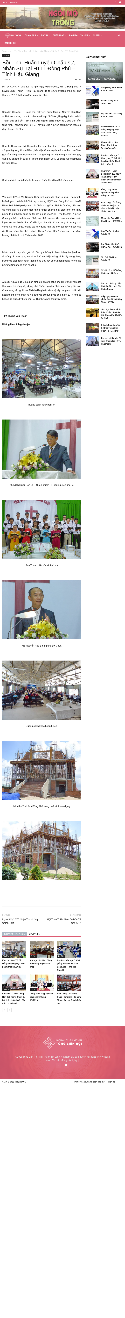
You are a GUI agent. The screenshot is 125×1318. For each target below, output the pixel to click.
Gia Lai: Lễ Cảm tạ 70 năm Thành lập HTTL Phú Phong (28, 1298)
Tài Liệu (85, 35)
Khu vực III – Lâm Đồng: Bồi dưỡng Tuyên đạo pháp (58, 955)
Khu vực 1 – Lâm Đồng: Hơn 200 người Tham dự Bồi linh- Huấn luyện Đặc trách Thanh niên (28, 1134)
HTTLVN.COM (10, 43)
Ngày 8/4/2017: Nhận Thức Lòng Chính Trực (37, 913)
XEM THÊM (52, 926)
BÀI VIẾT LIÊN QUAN (31, 926)
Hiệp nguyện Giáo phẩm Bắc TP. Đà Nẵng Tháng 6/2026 (28, 1257)
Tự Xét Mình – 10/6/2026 (18, 1036)
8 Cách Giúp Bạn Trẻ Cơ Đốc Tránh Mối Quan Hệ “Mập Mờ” (27, 1285)
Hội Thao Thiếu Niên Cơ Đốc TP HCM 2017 (81, 913)
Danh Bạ (73, 35)
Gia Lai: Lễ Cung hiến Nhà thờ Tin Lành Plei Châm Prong (28, 1244)
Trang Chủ (31, 35)
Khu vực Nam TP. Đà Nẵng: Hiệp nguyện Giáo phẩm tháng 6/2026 (30, 955)
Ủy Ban (97, 35)
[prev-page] (21, 1002)
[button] (119, 35)
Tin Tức (46, 35)
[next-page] (27, 1002)
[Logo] (13, 35)
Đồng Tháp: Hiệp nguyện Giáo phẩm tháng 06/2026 (58, 989)
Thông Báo (60, 35)
